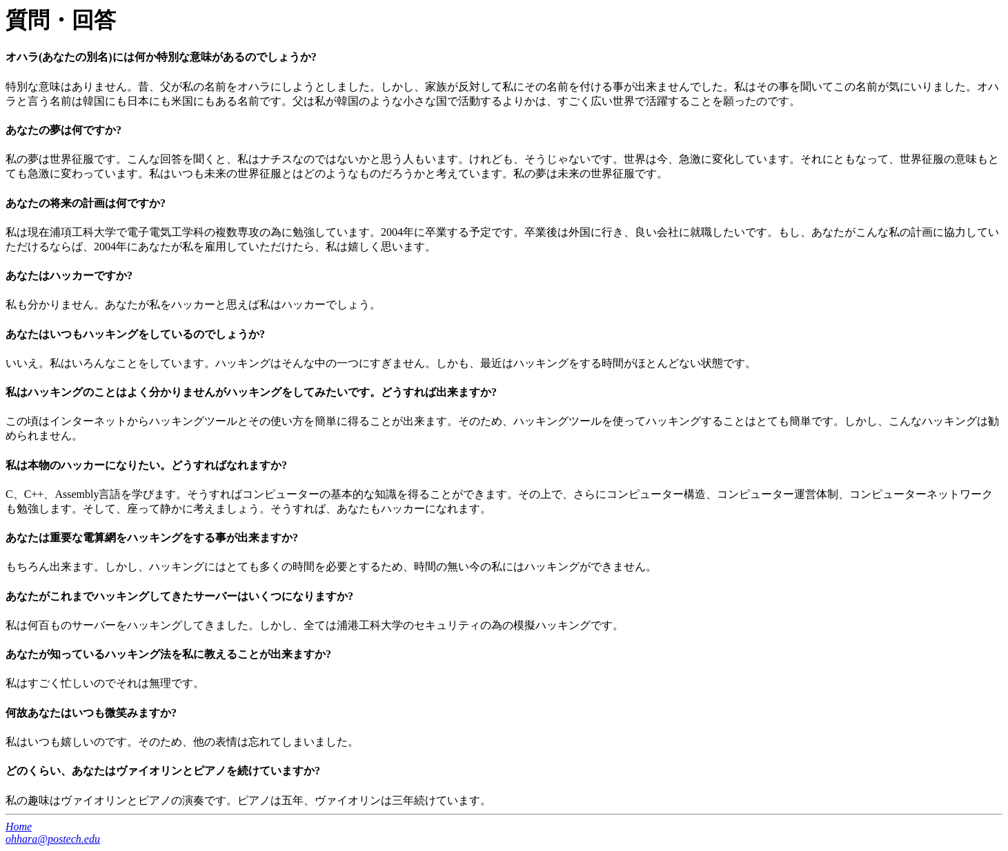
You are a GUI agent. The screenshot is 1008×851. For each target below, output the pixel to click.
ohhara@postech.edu (53, 839)
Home (19, 826)
